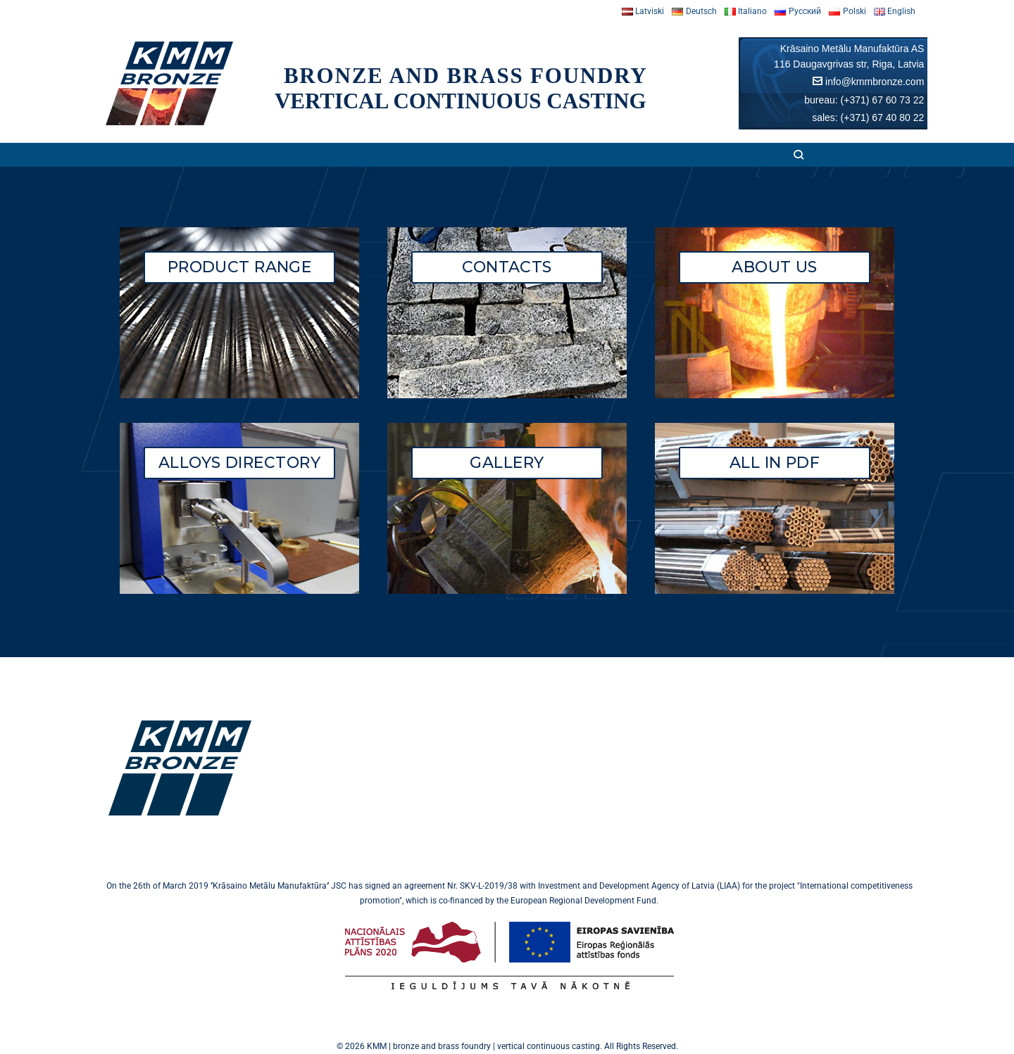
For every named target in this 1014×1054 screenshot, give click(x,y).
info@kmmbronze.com (874, 81)
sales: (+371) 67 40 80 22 (868, 117)
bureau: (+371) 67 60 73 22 (864, 100)
